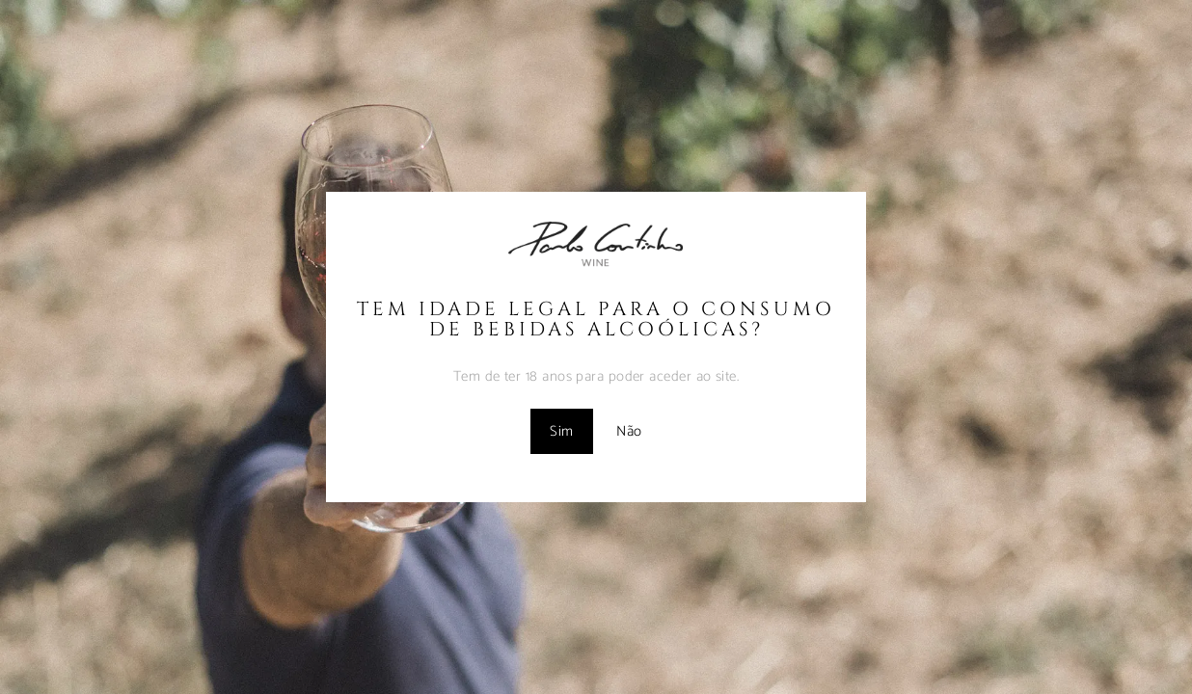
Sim (561, 431)
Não (628, 431)
